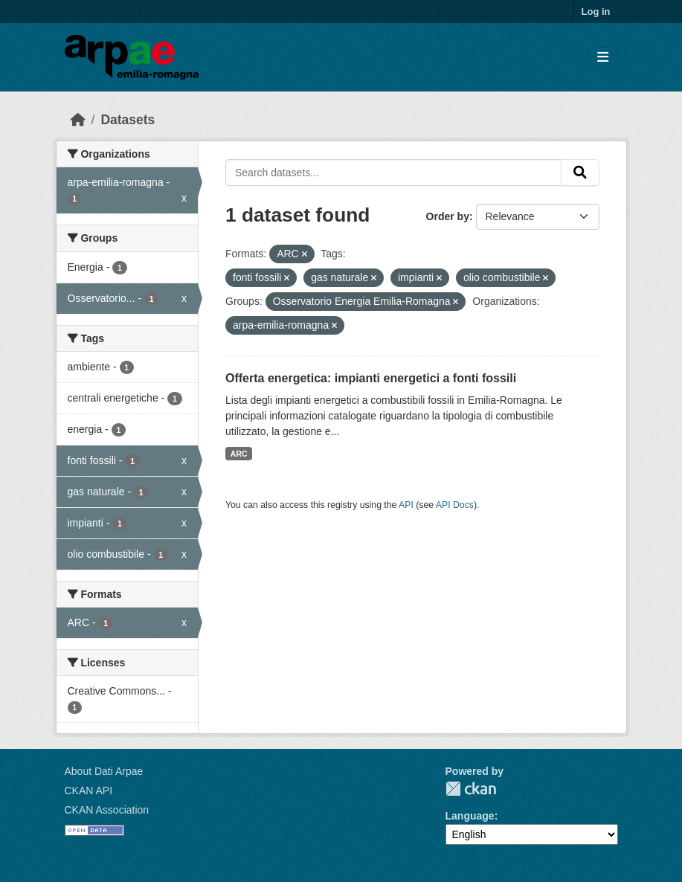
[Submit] (580, 172)
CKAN (470, 788)
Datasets (127, 119)
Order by (447, 216)
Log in (596, 11)
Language (470, 816)
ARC (239, 453)
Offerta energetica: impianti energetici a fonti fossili (370, 378)
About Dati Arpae (104, 771)
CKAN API (89, 790)
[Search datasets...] (393, 172)
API (406, 505)
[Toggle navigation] (603, 57)
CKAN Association (107, 810)
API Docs (455, 505)
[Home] (78, 119)
